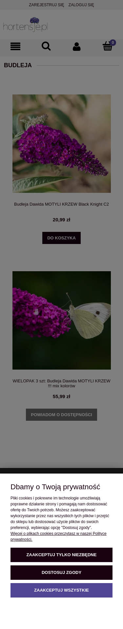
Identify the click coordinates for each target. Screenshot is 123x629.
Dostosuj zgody (61, 572)
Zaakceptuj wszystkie (61, 590)
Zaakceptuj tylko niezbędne (62, 554)
